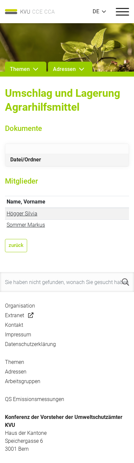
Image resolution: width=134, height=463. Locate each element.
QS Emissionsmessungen (34, 399)
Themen (14, 362)
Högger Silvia (22, 213)
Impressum (18, 334)
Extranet (14, 315)
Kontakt (14, 325)
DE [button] (96, 11)
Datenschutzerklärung (30, 344)
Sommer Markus (26, 225)
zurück (16, 245)
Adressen (15, 372)
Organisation (20, 306)
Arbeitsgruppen (22, 381)
